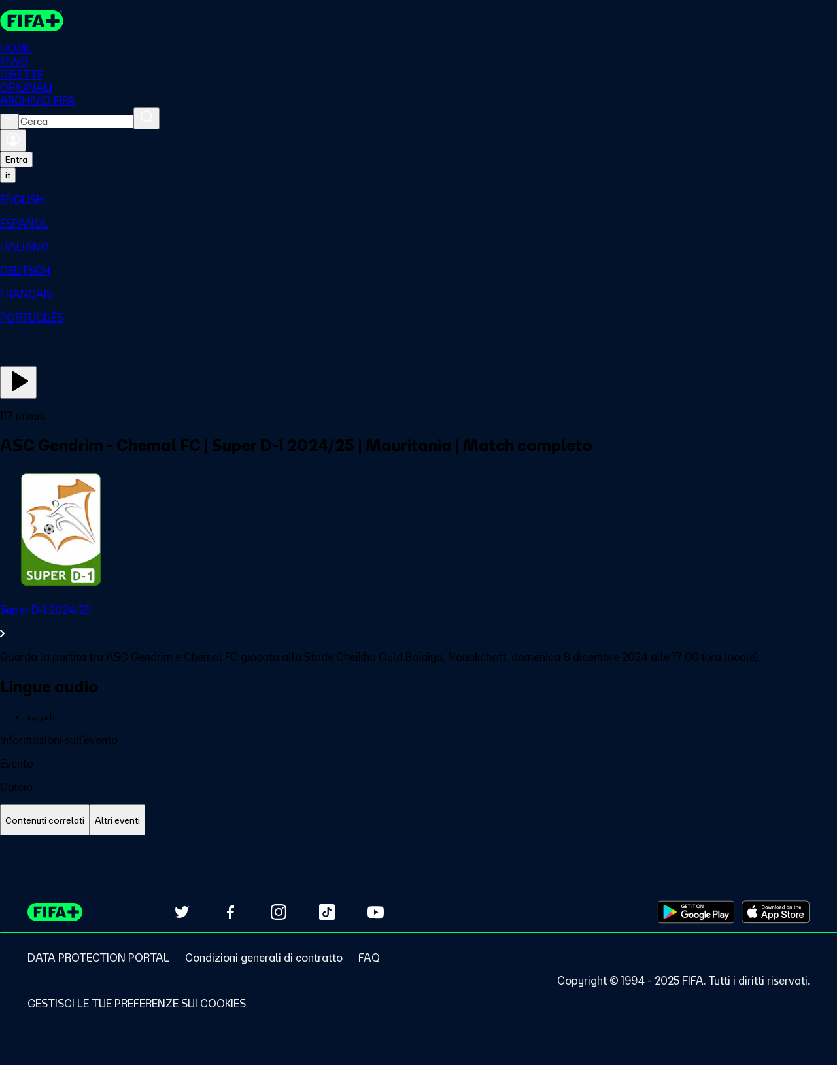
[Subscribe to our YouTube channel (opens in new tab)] (375, 912)
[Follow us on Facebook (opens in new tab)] (230, 912)
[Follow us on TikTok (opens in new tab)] (327, 912)
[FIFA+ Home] (31, 21)
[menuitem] (418, 200)
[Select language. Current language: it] (8, 175)
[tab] (45, 820)
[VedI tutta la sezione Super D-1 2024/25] (418, 621)
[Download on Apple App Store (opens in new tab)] (776, 912)
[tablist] (418, 820)
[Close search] (9, 121)
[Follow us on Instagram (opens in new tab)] (278, 912)
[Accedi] (13, 140)
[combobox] (76, 121)
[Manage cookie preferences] (136, 1003)
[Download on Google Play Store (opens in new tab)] (696, 912)
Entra (16, 159)
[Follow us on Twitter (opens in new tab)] (181, 912)
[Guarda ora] (18, 382)
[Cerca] (146, 118)
